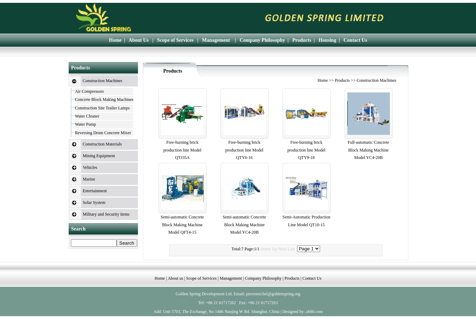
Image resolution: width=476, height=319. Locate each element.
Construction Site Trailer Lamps (102, 108)
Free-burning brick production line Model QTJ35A (182, 150)
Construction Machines (102, 80)
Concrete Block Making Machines (104, 99)
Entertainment (95, 190)
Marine (89, 179)
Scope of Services (175, 40)
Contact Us (355, 40)
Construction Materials (102, 144)
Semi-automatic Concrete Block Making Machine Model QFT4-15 (182, 225)
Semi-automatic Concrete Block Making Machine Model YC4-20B (244, 225)
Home (115, 40)
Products (301, 40)
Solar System (94, 202)
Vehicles (90, 167)
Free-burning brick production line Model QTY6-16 (244, 150)
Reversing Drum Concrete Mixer (103, 132)
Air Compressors (89, 91)
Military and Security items (106, 214)
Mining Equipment (99, 155)
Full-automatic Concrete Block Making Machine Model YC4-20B (368, 150)
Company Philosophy (262, 40)
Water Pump (85, 124)
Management (216, 40)
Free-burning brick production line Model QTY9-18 (306, 150)
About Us (139, 40)
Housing (327, 40)
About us (175, 278)
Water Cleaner (87, 116)
